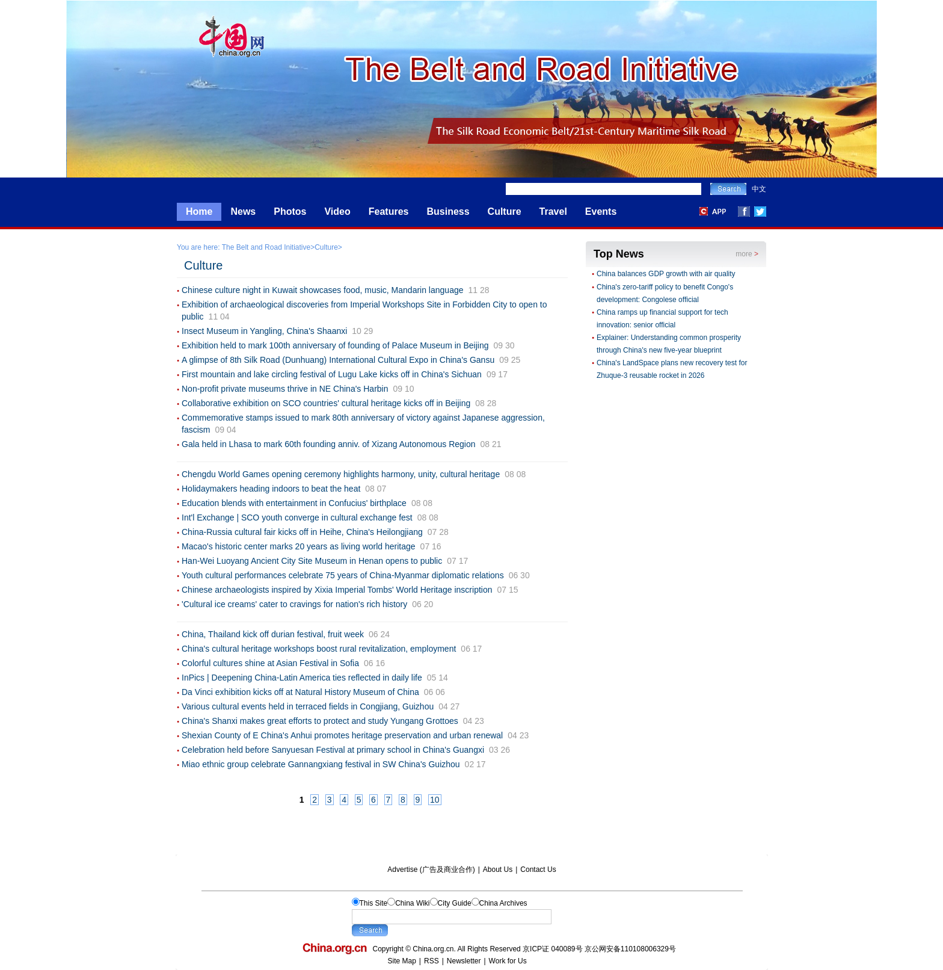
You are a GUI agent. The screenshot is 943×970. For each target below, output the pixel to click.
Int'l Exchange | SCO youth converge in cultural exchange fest (297, 517)
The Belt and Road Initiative (266, 247)
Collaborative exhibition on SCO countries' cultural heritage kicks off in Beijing (326, 403)
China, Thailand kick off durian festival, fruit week (273, 634)
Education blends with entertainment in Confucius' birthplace (294, 503)
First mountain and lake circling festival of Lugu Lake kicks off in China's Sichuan (332, 374)
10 (435, 800)
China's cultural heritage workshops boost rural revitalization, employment (319, 648)
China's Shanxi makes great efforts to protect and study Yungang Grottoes (320, 721)
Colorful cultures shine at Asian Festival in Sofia (270, 663)
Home (199, 211)
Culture (504, 211)
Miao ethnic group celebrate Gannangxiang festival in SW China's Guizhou (321, 764)
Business (447, 211)
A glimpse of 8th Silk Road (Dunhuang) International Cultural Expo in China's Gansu (338, 360)
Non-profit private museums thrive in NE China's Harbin (285, 389)
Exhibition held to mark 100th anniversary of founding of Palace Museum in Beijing (335, 345)
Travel (553, 211)
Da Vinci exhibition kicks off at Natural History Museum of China (300, 692)
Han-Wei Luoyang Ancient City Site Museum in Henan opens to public (312, 561)
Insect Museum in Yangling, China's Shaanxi (264, 331)
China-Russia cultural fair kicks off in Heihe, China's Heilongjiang (302, 532)
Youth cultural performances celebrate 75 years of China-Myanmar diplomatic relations (343, 575)
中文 (759, 189)
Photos (290, 211)
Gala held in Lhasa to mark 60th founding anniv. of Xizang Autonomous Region (329, 444)
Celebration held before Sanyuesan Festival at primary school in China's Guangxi (333, 750)
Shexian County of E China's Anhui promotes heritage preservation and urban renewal (342, 735)
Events (600, 211)
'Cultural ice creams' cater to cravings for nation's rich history (294, 604)
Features (389, 211)
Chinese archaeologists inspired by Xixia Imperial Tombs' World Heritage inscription (337, 590)
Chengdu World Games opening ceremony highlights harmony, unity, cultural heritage (341, 474)
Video (337, 211)
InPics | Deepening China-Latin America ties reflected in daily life (302, 677)
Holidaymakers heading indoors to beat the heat (271, 488)
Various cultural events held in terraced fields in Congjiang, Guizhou (308, 706)
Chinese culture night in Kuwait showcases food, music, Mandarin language (323, 290)
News (243, 211)
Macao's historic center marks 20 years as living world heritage (299, 546)
